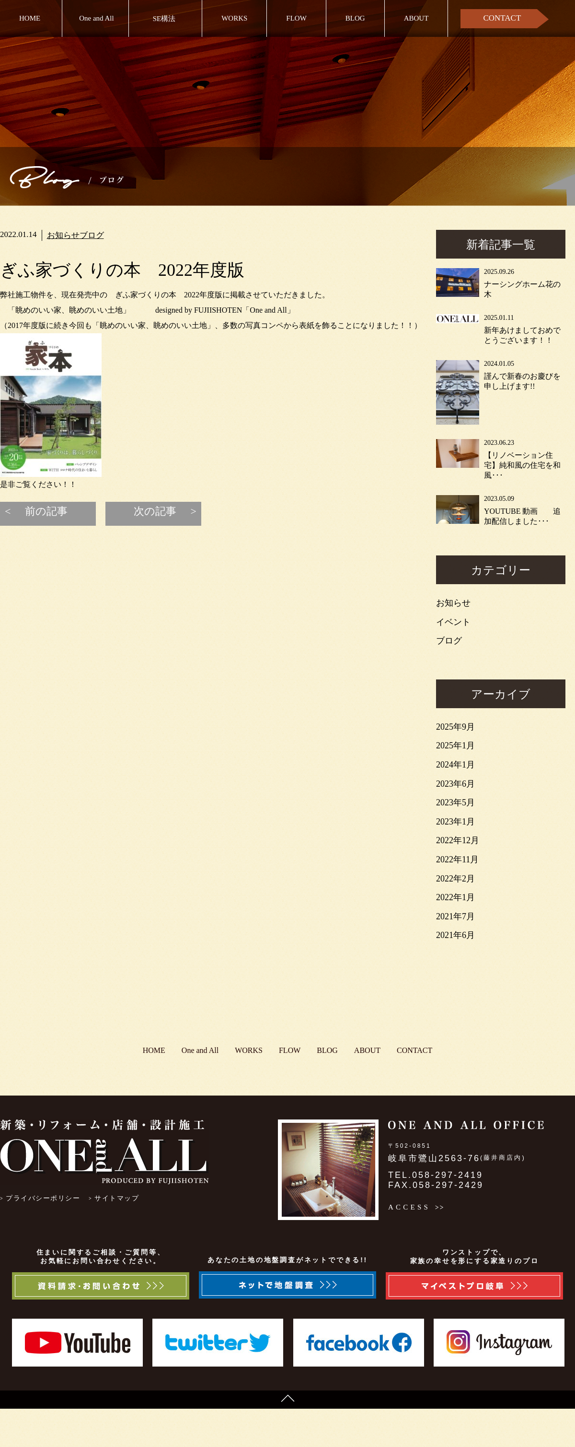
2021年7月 (455, 916)
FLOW (296, 18)
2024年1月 (455, 764)
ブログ (92, 235)
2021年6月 (455, 935)
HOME (29, 18)
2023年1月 (455, 821)
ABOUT (416, 18)
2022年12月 (457, 840)
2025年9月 (455, 727)
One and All (96, 18)
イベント (453, 622)
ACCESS (409, 1207)
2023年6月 (455, 784)
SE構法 (164, 19)
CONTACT (502, 18)
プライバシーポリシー (43, 1198)
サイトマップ (116, 1198)
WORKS (234, 18)
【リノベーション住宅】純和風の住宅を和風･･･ (522, 465)
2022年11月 (457, 859)
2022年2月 (455, 878)
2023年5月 (455, 802)
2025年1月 (455, 745)
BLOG (355, 18)
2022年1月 (455, 897)
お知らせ (63, 235)
